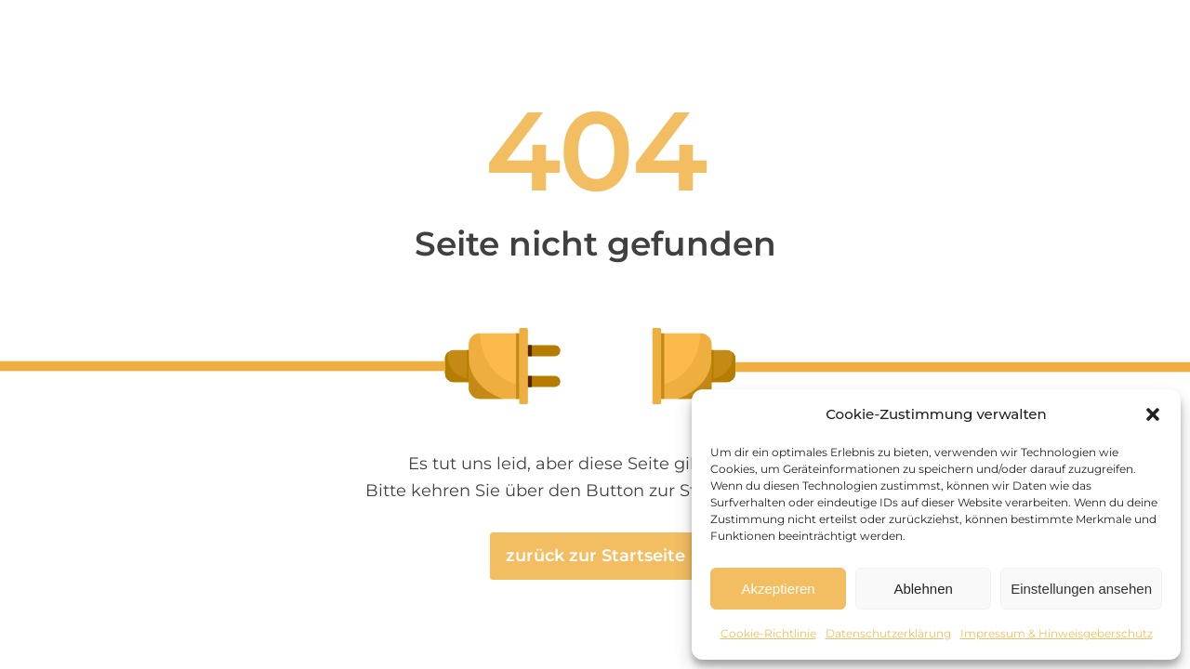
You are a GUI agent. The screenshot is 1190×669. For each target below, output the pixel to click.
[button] (1153, 414)
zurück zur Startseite (595, 555)
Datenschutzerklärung (888, 633)
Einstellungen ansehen (1081, 589)
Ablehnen (922, 589)
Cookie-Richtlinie (768, 633)
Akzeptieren (777, 589)
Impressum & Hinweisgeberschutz (1056, 633)
